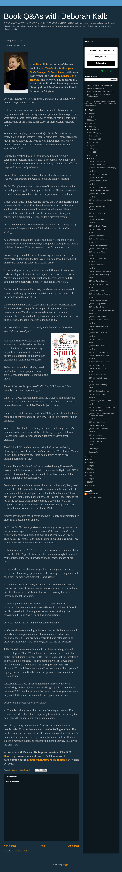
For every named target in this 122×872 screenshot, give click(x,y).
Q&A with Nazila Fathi (97, 394)
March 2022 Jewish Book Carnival (101, 310)
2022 (89, 127)
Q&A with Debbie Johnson (98, 352)
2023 (89, 123)
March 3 (92, 419)
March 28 (92, 203)
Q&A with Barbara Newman (99, 391)
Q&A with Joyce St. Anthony (99, 355)
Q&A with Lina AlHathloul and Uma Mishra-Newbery (101, 415)
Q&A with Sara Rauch (97, 161)
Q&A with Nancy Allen (97, 252)
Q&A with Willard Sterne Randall (100, 200)
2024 (89, 120)
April (91, 155)
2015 (89, 476)
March (91, 158)
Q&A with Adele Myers (97, 422)
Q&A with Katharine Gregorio (99, 294)
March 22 (92, 255)
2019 (89, 463)
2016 (89, 472)
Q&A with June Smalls (97, 194)
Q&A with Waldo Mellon (97, 219)
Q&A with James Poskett (98, 245)
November (93, 133)
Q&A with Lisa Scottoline (98, 187)
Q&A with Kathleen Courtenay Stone (102, 407)
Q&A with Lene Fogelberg (98, 164)
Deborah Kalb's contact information (99, 86)
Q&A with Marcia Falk (96, 236)
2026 (89, 114)
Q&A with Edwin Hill (96, 177)
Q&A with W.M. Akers (96, 365)
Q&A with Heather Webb (97, 265)
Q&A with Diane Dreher (97, 317)
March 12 (92, 336)
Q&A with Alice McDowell (98, 333)
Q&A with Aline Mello (96, 291)
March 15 (92, 313)
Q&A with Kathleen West (97, 181)
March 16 (92, 297)
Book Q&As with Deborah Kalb (56, 16)
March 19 (92, 278)
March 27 (92, 210)
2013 (89, 482)
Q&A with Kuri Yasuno (97, 213)
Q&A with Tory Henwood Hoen (100, 401)
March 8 (92, 371)
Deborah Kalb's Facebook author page (101, 91)
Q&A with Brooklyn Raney (98, 320)
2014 (89, 479)
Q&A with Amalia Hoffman (98, 378)
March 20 (92, 268)
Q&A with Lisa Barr (95, 435)
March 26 (92, 216)
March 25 (92, 223)
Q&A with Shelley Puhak (97, 226)
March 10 (92, 349)
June (91, 149)
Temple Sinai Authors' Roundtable (47, 759)
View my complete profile (94, 497)
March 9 (92, 359)
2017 (89, 469)
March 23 (92, 242)
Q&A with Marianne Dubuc (98, 429)
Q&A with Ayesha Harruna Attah (100, 271)
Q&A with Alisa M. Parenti (98, 239)
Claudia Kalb (37, 64)
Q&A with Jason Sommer (98, 281)
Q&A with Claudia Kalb (97, 229)
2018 (89, 466)
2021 (89, 456)
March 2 (92, 432)
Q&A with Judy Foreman (97, 346)
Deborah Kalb (92, 494)
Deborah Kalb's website (95, 88)
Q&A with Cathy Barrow (97, 304)
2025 (89, 117)
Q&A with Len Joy (95, 441)
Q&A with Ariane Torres (97, 438)
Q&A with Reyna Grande (98, 300)
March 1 (92, 445)
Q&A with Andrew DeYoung (99, 190)
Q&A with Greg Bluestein (98, 249)
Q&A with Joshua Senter (97, 207)
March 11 (92, 342)
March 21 (92, 262)
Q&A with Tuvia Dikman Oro (99, 284)
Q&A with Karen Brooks (97, 375)
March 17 (92, 287)
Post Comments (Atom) (22, 851)
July (91, 146)
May (91, 152)
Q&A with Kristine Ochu (97, 368)
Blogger (65, 865)
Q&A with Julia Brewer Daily (99, 274)
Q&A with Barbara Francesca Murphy (102, 168)
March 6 (92, 388)
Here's (7, 755)
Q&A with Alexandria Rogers (99, 326)
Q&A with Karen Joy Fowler (99, 362)
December (93, 129)
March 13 (92, 329)
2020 (89, 459)
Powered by (101, 71)
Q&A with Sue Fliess (96, 410)
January (92, 452)
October (92, 136)
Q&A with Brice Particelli (97, 258)
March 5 (92, 397)
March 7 (92, 381)
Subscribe (101, 63)
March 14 (92, 323)
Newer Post (10, 846)
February (92, 449)
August (92, 142)
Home (42, 846)
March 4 (92, 404)
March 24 (92, 232)
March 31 (92, 171)
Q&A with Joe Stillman (97, 425)
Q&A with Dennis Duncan (98, 174)
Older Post (73, 846)
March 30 (92, 184)
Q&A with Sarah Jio (96, 339)
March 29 (92, 197)
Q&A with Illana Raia (96, 307)
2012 (89, 485)
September (93, 139)
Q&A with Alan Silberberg (98, 385)
